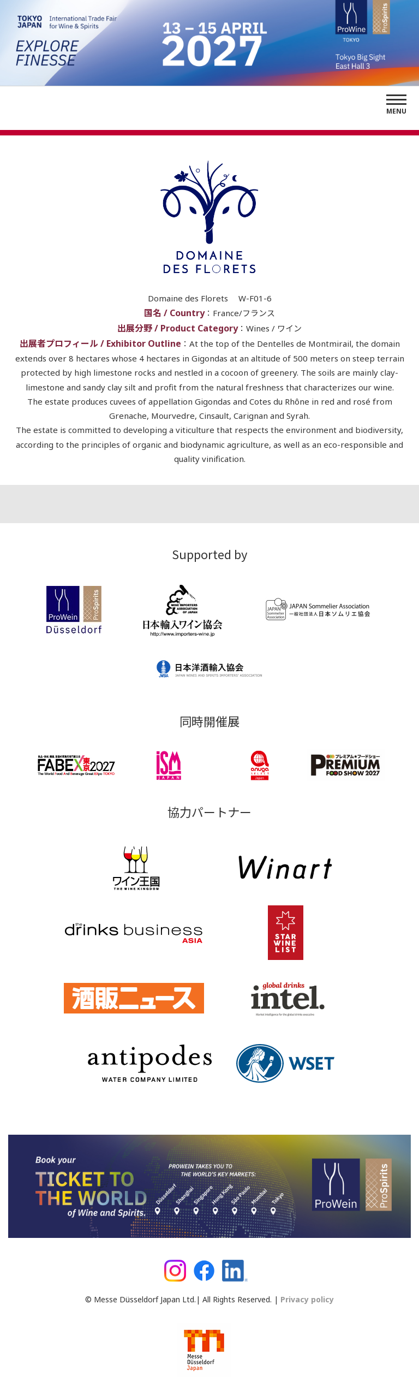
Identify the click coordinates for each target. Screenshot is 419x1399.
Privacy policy (306, 1299)
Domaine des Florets (189, 298)
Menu (396, 111)
